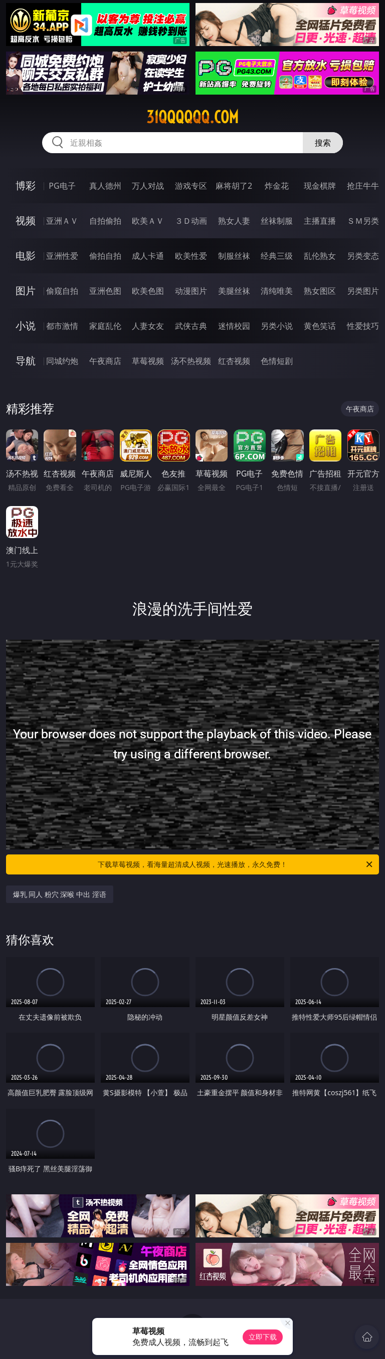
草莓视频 (148, 360)
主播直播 (320, 220)
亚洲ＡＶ (62, 220)
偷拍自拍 (105, 255)
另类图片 (363, 290)
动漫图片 (191, 290)
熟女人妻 (234, 220)
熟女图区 (320, 290)
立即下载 (263, 1336)
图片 (26, 290)
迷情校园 (234, 325)
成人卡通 (148, 255)
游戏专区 (191, 185)
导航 (26, 360)
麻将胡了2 (234, 185)
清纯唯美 (277, 290)
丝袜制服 (277, 220)
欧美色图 (148, 290)
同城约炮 (62, 360)
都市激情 (62, 325)
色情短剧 (277, 360)
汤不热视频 (191, 360)
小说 (26, 325)
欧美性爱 (191, 255)
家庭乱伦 (105, 325)
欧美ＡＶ (148, 220)
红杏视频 (234, 360)
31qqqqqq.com (192, 117)
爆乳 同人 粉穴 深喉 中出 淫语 (59, 894)
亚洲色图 (105, 290)
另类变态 (363, 255)
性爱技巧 (363, 325)
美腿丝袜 (234, 290)
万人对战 (148, 185)
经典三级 (277, 255)
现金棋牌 (320, 185)
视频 (26, 220)
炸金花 (277, 185)
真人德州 (105, 185)
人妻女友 (148, 325)
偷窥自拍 (62, 290)
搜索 (323, 142)
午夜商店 (105, 360)
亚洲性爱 (62, 255)
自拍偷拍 (105, 220)
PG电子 (62, 185)
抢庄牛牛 (363, 185)
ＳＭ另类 (363, 220)
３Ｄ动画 (191, 220)
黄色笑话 (320, 325)
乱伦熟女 (320, 255)
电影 (26, 255)
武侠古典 (191, 325)
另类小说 (277, 325)
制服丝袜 (234, 255)
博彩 (26, 185)
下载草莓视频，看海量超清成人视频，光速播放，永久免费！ (236, 864)
